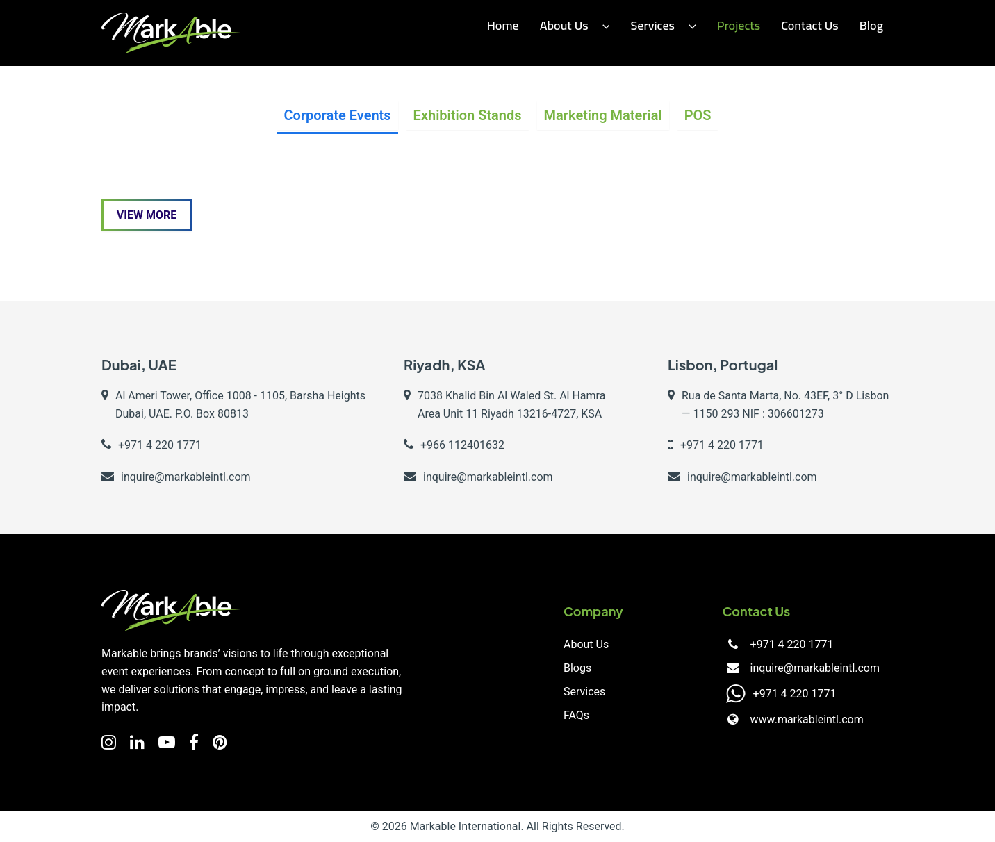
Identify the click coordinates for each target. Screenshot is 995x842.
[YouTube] (166, 742)
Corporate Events (337, 115)
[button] (602, 26)
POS (698, 115)
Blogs (577, 668)
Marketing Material (603, 115)
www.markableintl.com (806, 719)
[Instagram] (108, 742)
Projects (738, 25)
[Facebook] (194, 742)
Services (663, 25)
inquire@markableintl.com (815, 668)
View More (146, 215)
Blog (871, 25)
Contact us (810, 25)
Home (503, 25)
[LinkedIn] (137, 742)
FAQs (576, 715)
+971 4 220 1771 (791, 644)
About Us (575, 25)
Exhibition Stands (467, 115)
